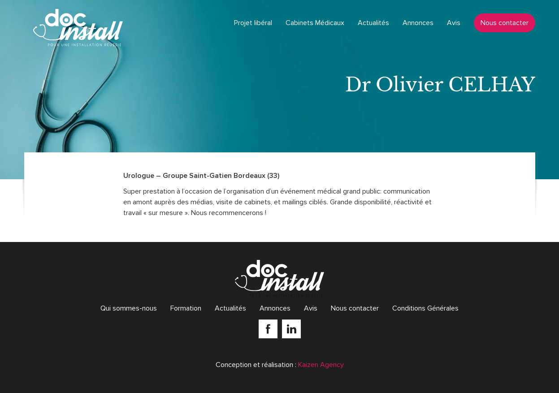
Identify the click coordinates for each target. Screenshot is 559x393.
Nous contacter (505, 22)
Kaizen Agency (321, 364)
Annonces (418, 22)
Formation (185, 308)
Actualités (373, 22)
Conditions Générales (425, 308)
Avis (453, 22)
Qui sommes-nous (128, 308)
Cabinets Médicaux (315, 22)
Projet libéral (253, 22)
